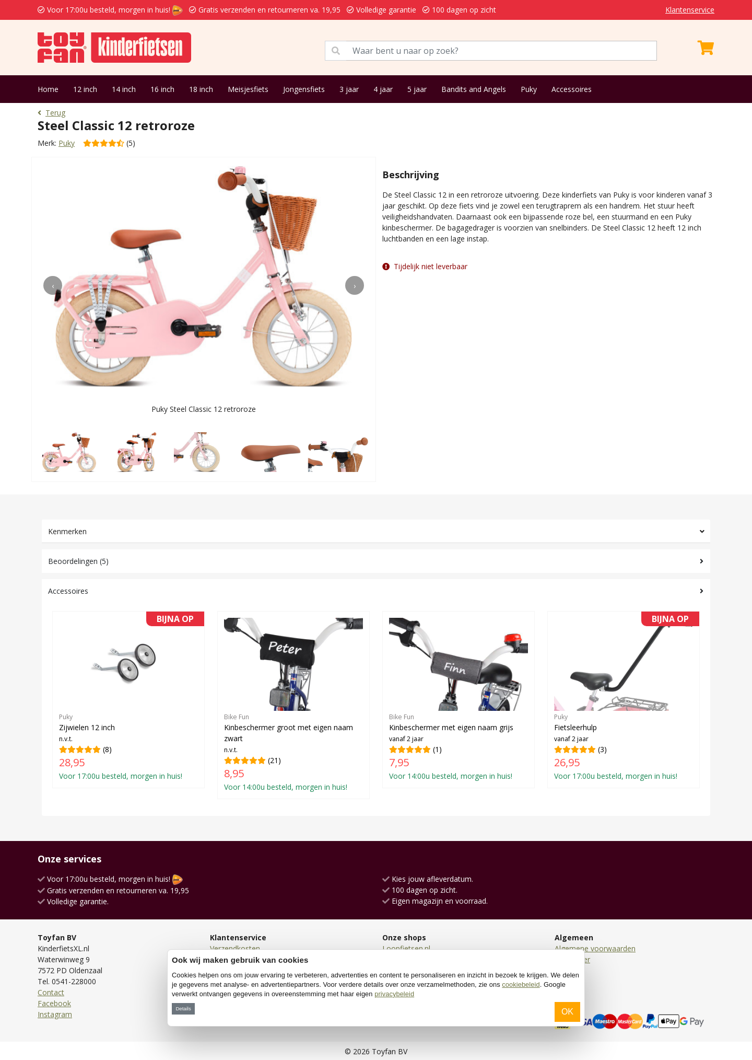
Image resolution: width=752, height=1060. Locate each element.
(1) (458, 699)
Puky (529, 89)
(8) (128, 699)
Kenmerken (67, 531)
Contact (51, 992)
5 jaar (417, 89)
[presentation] (52, 285)
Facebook (54, 1003)
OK (567, 1011)
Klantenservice (689, 10)
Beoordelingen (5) (78, 561)
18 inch (201, 89)
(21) (293, 705)
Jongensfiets (304, 89)
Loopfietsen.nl (406, 948)
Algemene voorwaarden (595, 948)
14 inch (124, 89)
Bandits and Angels (473, 89)
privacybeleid (394, 994)
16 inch (162, 89)
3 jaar (349, 89)
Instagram (55, 1014)
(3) (623, 699)
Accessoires (571, 89)
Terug (51, 113)
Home (48, 89)
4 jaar (383, 89)
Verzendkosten (235, 948)
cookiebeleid (520, 984)
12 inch (85, 89)
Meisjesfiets (248, 89)
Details (183, 1008)
